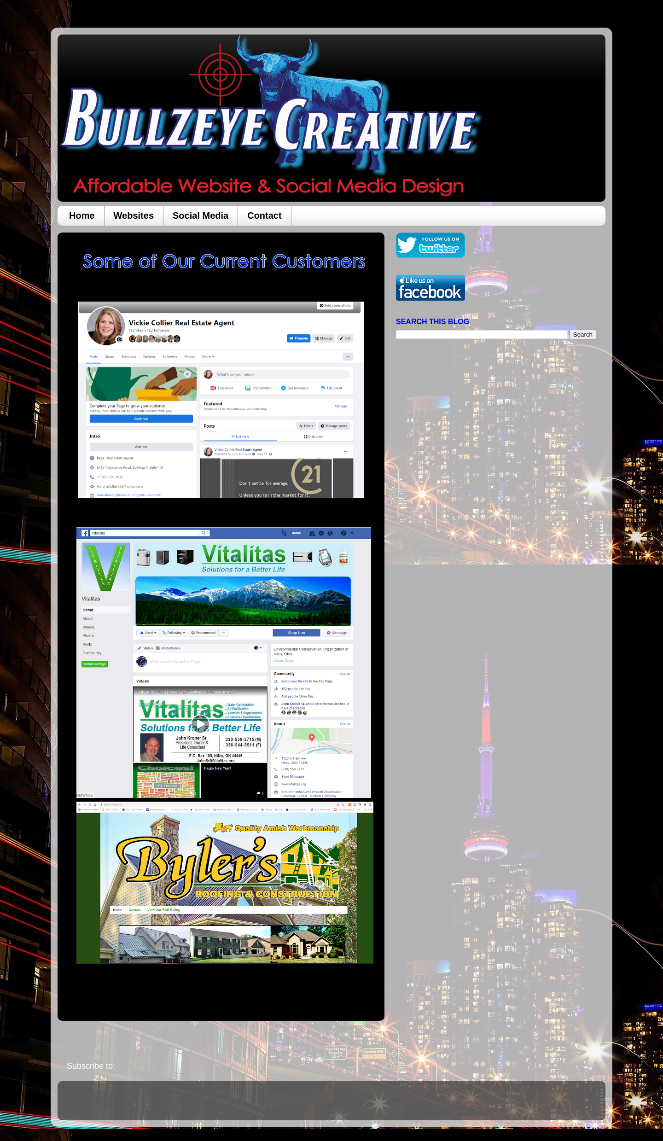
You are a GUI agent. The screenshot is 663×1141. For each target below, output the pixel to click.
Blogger (397, 1105)
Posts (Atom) (141, 1066)
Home (82, 215)
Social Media (200, 215)
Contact (264, 215)
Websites (134, 215)
